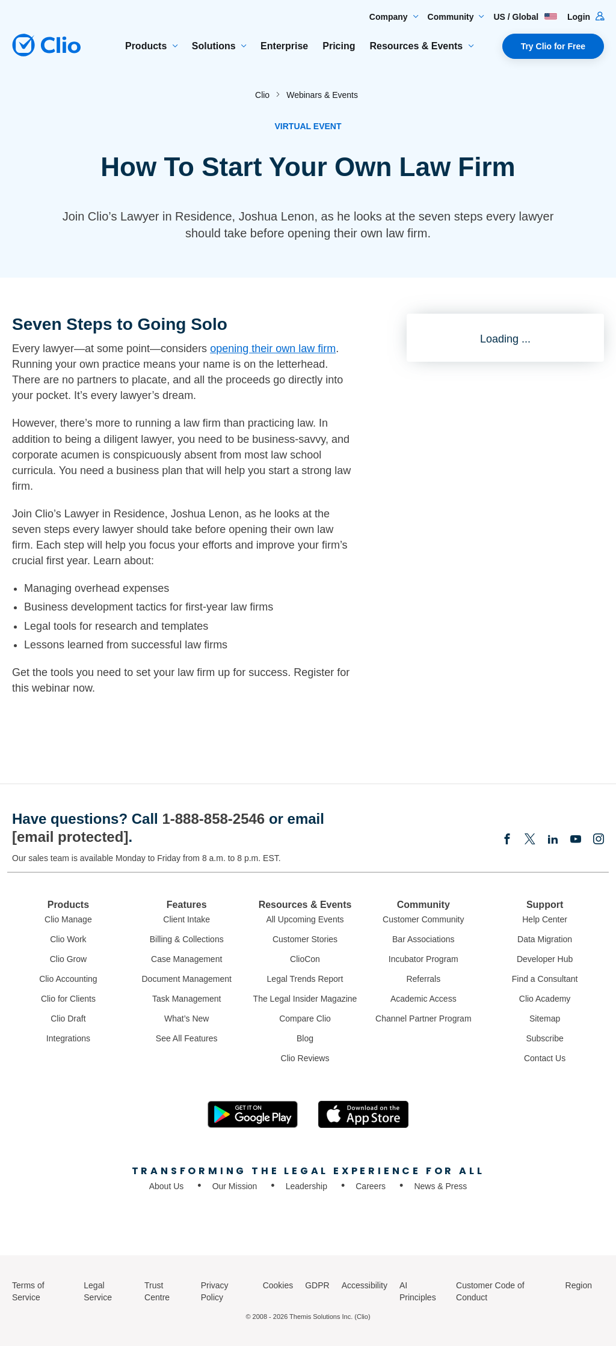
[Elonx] (530, 840)
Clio (262, 95)
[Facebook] (507, 840)
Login (585, 17)
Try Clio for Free (553, 46)
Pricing (338, 46)
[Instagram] (598, 840)
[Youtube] (575, 840)
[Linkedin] (552, 840)
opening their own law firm (273, 349)
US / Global (525, 17)
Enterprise (284, 46)
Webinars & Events (322, 95)
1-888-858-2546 (213, 819)
